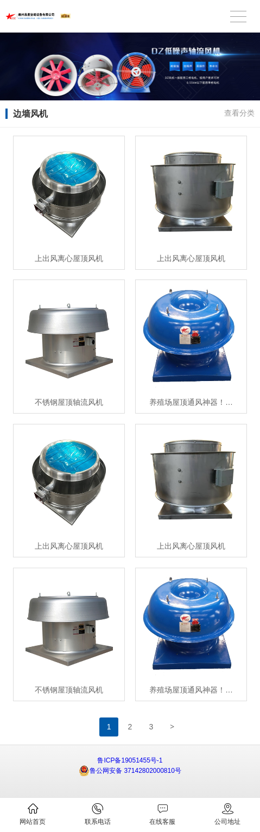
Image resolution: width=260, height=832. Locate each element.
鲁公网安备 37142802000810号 (130, 770)
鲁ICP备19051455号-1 (129, 760)
